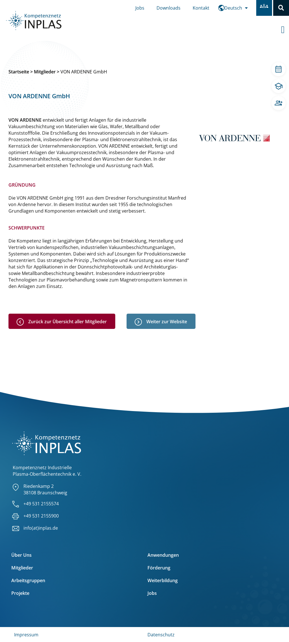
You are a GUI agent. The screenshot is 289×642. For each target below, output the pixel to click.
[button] (281, 8)
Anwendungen (163, 555)
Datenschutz (161, 635)
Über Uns (21, 555)
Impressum (26, 635)
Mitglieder (45, 72)
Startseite (18, 72)
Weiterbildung (162, 580)
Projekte (20, 593)
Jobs (139, 8)
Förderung (158, 568)
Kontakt (201, 8)
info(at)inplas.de (40, 528)
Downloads (169, 8)
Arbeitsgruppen (28, 580)
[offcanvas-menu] (285, 25)
